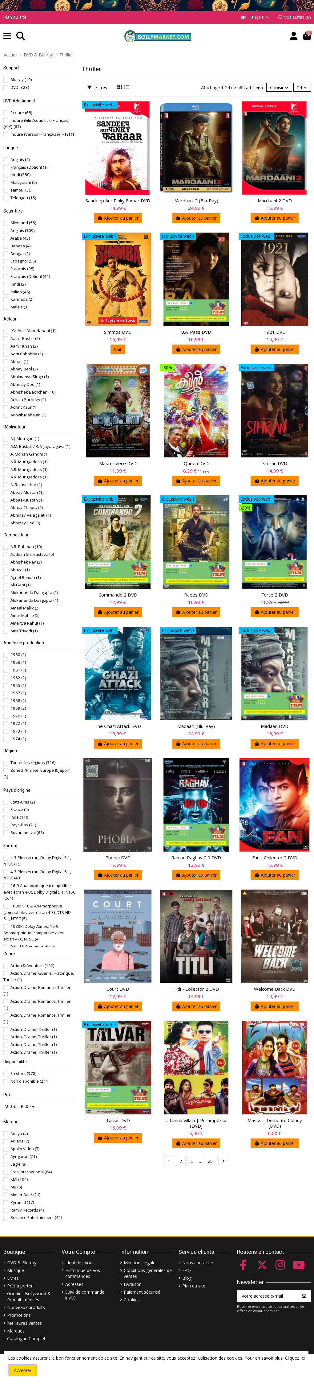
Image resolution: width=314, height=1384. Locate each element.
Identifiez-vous (80, 1263)
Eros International (31, 1172)
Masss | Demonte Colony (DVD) (275, 1123)
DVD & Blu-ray (21, 1263)
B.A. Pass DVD (196, 332)
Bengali (20, 253)
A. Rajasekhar (26, 484)
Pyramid (22, 1202)
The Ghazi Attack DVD (118, 726)
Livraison (133, 1284)
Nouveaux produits (26, 1307)
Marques (16, 1331)
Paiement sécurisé (142, 1292)
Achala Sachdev (28, 399)
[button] (7, 36)
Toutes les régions (32, 762)
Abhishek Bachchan (32, 392)
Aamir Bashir (25, 338)
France (19, 809)
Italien (20, 292)
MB (16, 1187)
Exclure (21, 112)
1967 (18, 693)
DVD (19, 87)
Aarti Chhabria (26, 354)
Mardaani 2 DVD (275, 200)
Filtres (97, 87)
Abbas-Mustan (26, 492)
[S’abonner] (304, 1296)
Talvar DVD (118, 1120)
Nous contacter (197, 1263)
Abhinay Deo (25, 384)
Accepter (22, 1370)
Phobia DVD (118, 857)
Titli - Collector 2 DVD (196, 989)
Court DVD (118, 989)
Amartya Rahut (27, 623)
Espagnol (23, 261)
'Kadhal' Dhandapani (32, 330)
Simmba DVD (117, 332)
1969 (18, 708)
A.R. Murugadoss (28, 462)
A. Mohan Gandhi (29, 454)
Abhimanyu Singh (29, 376)
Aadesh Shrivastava (32, 554)
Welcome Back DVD (275, 989)
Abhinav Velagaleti (30, 515)
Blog (186, 1278)
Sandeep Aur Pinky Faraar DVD (118, 200)
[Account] (293, 36)
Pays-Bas (23, 825)
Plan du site (14, 17)
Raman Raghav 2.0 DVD (196, 857)
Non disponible (29, 1081)
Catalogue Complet (26, 1338)
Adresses (74, 1284)
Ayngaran (23, 1156)
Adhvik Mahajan (28, 415)
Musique (15, 1270)
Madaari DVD (274, 726)
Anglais (20, 159)
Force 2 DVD (274, 595)
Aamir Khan (24, 346)
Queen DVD (196, 463)
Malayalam (23, 182)
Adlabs (19, 1141)
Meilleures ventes (24, 1323)
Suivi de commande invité (84, 1295)
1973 (18, 731)
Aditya (19, 1133)
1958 (18, 662)
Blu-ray (21, 79)
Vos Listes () (294, 17)
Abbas (19, 361)
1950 (18, 654)
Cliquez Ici (295, 1358)
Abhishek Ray (26, 562)
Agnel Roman (25, 577)
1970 (18, 716)
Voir (118, 349)
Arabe (20, 238)
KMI (19, 1179)
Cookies (132, 1300)
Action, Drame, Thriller (33, 1029)
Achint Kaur (23, 407)
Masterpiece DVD (118, 463)
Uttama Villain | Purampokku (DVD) (196, 1123)
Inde (19, 817)
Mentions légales (141, 1263)
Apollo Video (24, 1148)
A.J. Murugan (24, 438)
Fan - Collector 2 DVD (274, 857)
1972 (18, 723)
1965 (18, 685)
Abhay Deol (24, 369)
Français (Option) (28, 167)
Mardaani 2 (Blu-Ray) (196, 200)
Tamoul (21, 190)
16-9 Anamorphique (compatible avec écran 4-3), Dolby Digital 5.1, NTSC (39, 892)
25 (210, 1161)
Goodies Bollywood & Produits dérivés (29, 1297)
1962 (18, 677)
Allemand (23, 222)
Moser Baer (25, 1194)
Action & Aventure (32, 965)
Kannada (21, 299)
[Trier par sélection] (279, 87)
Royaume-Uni (27, 832)
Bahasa (20, 246)
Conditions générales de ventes (148, 1273)
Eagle (18, 1164)
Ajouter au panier (118, 218)
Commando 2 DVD (118, 595)
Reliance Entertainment (36, 1217)
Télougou (23, 197)
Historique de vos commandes (82, 1273)
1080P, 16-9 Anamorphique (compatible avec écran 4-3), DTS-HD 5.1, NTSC (37, 912)
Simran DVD (274, 463)
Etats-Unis (22, 802)
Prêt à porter (20, 1286)
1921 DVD (275, 332)
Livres (13, 1278)
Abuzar (20, 569)
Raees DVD (196, 595)
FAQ (186, 1270)
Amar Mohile (24, 615)
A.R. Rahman (26, 546)
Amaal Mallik (24, 608)
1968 (18, 700)
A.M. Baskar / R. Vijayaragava (40, 446)
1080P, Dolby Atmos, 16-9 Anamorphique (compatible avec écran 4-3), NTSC (33, 932)
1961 (18, 670)
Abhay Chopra (26, 507)
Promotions (19, 1315)
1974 (18, 739)
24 (302, 87)
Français (256, 17)
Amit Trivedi (24, 631)
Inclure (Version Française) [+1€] (42, 134)
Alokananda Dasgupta (34, 592)
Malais (19, 307)
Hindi (20, 174)
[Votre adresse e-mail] (267, 1296)
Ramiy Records (27, 1210)
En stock (23, 1073)
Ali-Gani (20, 585)
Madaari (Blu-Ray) (196, 726)
